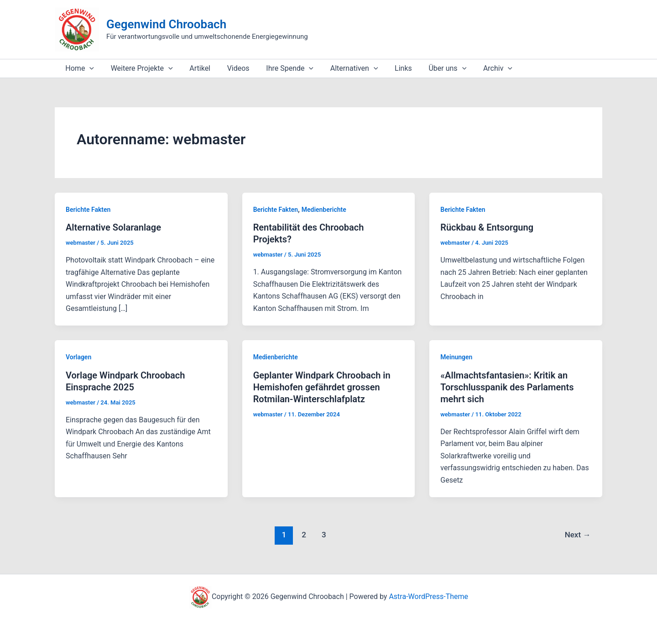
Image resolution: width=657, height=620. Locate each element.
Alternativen (342, 68)
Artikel (194, 68)
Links (389, 68)
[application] (88, 68)
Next (578, 534)
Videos (230, 68)
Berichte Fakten (88, 209)
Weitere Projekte (139, 68)
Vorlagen (78, 357)
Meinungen (456, 357)
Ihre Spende (280, 68)
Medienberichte (324, 209)
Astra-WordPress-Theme (428, 596)
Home (78, 68)
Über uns (432, 68)
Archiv (479, 68)
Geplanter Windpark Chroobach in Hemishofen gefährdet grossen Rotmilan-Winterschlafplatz (322, 387)
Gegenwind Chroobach (166, 24)
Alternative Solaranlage (113, 227)
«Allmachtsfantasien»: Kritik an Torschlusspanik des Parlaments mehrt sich (507, 387)
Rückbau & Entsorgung (486, 227)
